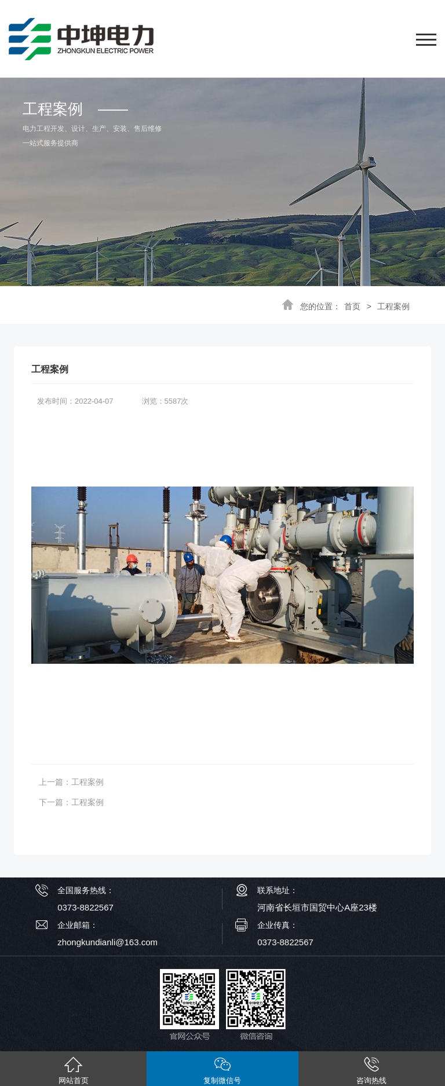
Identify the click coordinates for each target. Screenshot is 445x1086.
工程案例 (393, 306)
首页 (352, 306)
